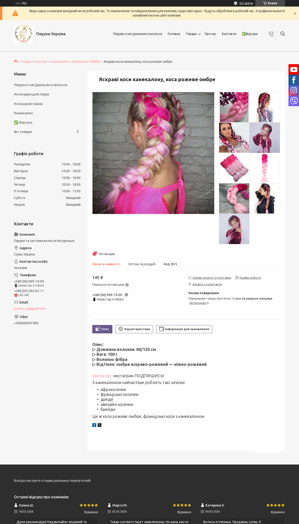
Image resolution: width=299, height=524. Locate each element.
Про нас (210, 34)
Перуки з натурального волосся (137, 34)
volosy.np (101, 375)
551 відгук (246, 3)
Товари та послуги (35, 61)
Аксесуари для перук (31, 94)
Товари (191, 34)
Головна (174, 34)
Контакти (229, 34)
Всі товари (23, 132)
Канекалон (60, 61)
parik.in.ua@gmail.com (30, 309)
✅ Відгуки (23, 122)
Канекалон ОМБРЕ (86, 61)
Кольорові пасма (28, 104)
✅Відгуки (250, 34)
